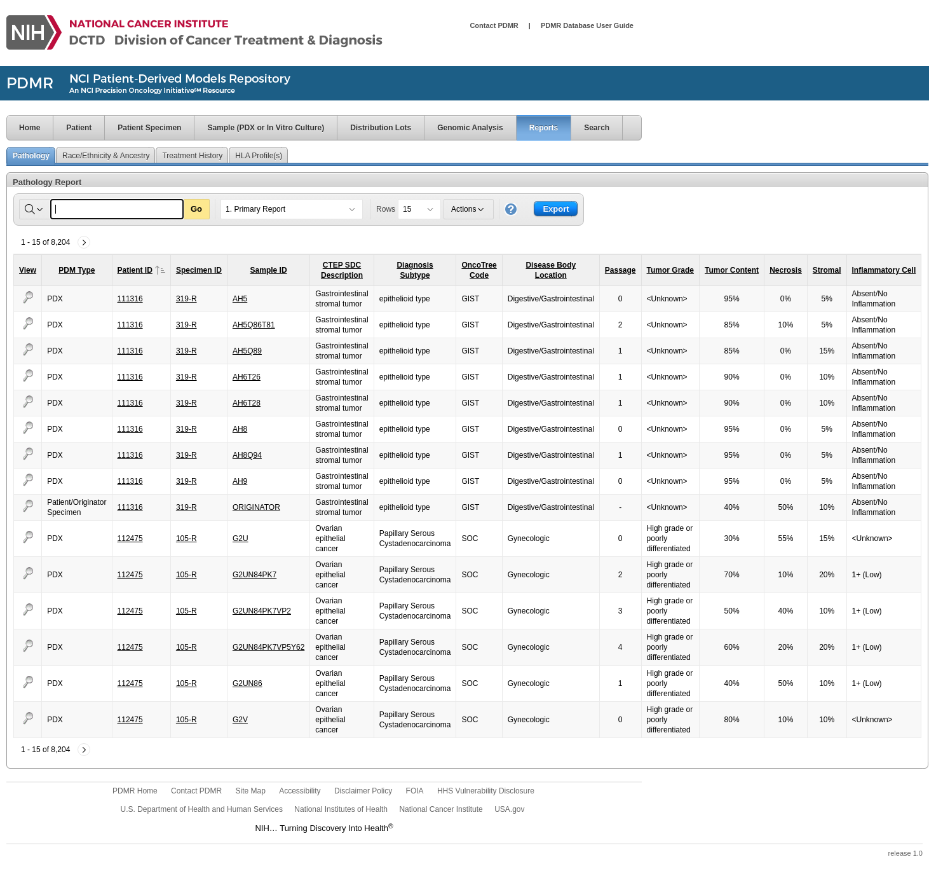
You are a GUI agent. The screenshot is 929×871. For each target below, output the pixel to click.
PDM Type (76, 270)
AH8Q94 (247, 455)
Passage (620, 270)
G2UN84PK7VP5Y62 (268, 647)
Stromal (827, 270)
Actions (468, 209)
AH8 (240, 429)
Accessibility (299, 790)
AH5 (240, 298)
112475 (130, 538)
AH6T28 (247, 403)
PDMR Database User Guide (587, 25)
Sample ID (268, 270)
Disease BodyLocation (551, 270)
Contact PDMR (494, 25)
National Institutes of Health (341, 809)
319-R (186, 298)
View (27, 270)
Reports (543, 127)
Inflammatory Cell (884, 270)
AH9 (240, 481)
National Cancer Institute (440, 809)
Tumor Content (732, 270)
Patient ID (141, 270)
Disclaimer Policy (363, 790)
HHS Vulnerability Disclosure (485, 790)
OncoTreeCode (478, 270)
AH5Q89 (247, 350)
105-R (186, 538)
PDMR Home (135, 790)
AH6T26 (247, 377)
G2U (240, 538)
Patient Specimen (149, 127)
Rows (385, 209)
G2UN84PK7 (254, 574)
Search (596, 127)
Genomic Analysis (470, 127)
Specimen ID (199, 270)
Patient (79, 127)
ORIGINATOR (256, 507)
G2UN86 (247, 683)
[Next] (84, 242)
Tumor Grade (670, 270)
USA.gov (509, 809)
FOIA (415, 790)
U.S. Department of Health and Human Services (202, 809)
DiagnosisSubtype (415, 270)
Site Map (250, 790)
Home (23, 128)
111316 (130, 298)
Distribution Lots (380, 127)
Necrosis (786, 270)
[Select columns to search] (35, 209)
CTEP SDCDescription (342, 270)
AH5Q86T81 (254, 324)
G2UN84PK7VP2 (262, 611)
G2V (240, 719)
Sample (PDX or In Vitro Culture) (265, 127)
